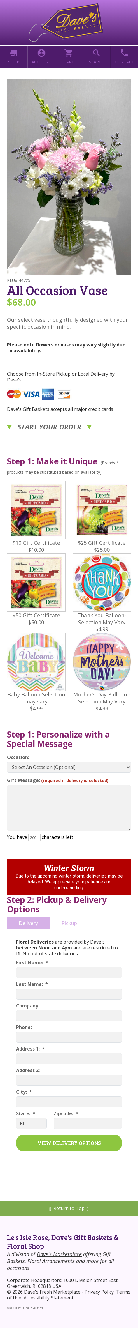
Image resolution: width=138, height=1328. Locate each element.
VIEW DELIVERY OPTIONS (69, 1142)
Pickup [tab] (69, 923)
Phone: (24, 1027)
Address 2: (28, 1070)
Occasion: (18, 757)
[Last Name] (69, 994)
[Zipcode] (88, 1123)
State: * (25, 1113)
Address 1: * (30, 1049)
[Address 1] (69, 1058)
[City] (69, 1101)
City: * (24, 1092)
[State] (31, 1123)
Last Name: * (32, 984)
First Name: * (32, 963)
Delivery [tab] (28, 923)
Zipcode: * (66, 1113)
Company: (27, 1006)
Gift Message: (58, 780)
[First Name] (69, 972)
